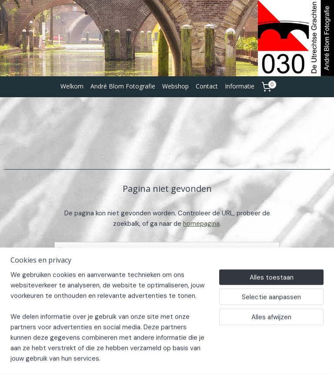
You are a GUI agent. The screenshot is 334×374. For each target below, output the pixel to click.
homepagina (201, 223)
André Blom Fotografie (122, 86)
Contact (207, 86)
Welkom (72, 86)
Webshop (175, 86)
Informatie (239, 86)
